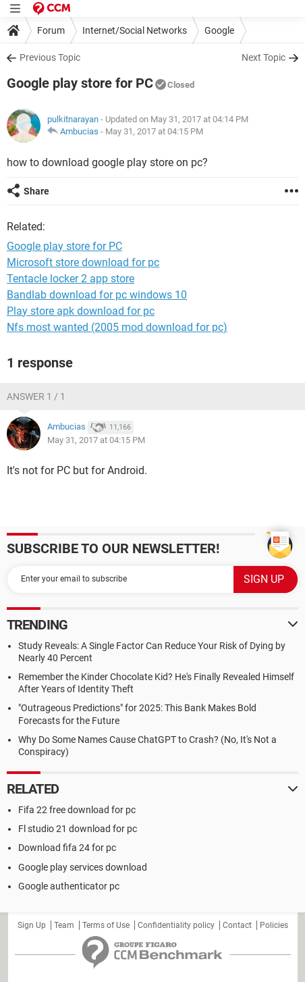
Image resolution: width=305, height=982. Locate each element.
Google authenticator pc (68, 886)
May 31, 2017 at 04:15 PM (154, 131)
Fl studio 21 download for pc (77, 828)
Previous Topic (50, 57)
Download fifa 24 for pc (67, 847)
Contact (237, 925)
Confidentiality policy (176, 925)
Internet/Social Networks (134, 30)
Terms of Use (106, 925)
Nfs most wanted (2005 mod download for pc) (117, 327)
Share (36, 191)
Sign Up (32, 925)
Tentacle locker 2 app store (70, 278)
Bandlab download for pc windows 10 (97, 294)
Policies (274, 925)
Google (219, 30)
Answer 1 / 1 (36, 396)
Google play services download (82, 867)
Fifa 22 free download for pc (77, 809)
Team (64, 925)
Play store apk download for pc (81, 311)
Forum (51, 30)
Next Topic (263, 57)
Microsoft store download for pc (83, 262)
